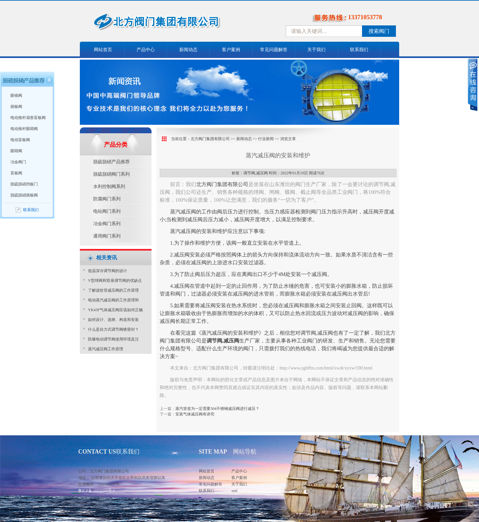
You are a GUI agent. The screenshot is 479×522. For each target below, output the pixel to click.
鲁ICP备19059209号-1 (96, 490)
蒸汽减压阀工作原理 (105, 349)
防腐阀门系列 (107, 198)
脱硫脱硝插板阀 (24, 195)
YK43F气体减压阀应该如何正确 (115, 310)
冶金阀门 (18, 162)
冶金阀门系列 (107, 223)
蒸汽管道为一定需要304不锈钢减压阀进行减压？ (217, 408)
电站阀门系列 (107, 211)
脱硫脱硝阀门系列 (111, 174)
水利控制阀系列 (109, 186)
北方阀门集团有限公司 (210, 139)
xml (234, 490)
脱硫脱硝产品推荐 (111, 161)
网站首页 (103, 49)
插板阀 (16, 106)
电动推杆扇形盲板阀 (28, 117)
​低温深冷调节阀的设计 (107, 270)
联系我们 (359, 49)
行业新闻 (266, 139)
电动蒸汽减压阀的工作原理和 (113, 300)
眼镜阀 (16, 95)
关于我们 (316, 49)
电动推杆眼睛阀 (24, 128)
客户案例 (231, 49)
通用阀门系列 (107, 236)
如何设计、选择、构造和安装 (113, 319)
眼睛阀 (16, 151)
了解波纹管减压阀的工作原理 (113, 290)
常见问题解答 (273, 49)
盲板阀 (16, 173)
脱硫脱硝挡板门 (24, 184)
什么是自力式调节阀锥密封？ (113, 329)
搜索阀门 (379, 31)
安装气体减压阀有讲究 (194, 414)
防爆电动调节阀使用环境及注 (113, 339)
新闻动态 (188, 49)
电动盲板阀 (20, 140)
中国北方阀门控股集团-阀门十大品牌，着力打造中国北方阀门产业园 (174, 24)
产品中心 (146, 49)
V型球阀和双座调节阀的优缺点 (115, 280)
